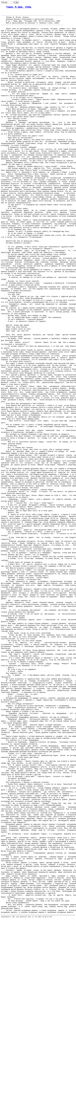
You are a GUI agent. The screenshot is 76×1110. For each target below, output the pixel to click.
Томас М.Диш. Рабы (18, 7)
